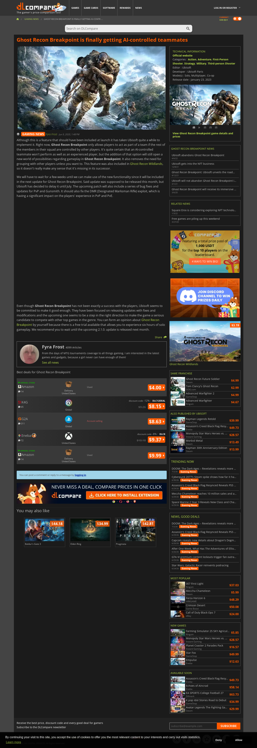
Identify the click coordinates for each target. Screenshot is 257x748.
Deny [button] (218, 740)
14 (20, 391)
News (138, 7)
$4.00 (156, 387)
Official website (182, 55)
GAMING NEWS (33, 134)
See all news (50, 362)
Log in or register (225, 7)
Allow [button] (238, 740)
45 (20, 406)
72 (20, 440)
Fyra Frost (52, 134)
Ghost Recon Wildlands (146, 164)
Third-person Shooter (221, 63)
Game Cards (91, 7)
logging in (80, 475)
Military (201, 63)
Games (75, 7)
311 (21, 423)
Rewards (125, 7)
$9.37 (156, 439)
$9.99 (156, 455)
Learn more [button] (13, 742)
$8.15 (156, 406)
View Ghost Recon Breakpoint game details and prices (203, 135)
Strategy (189, 63)
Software (109, 7)
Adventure (204, 59)
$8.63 (156, 421)
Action (192, 59)
